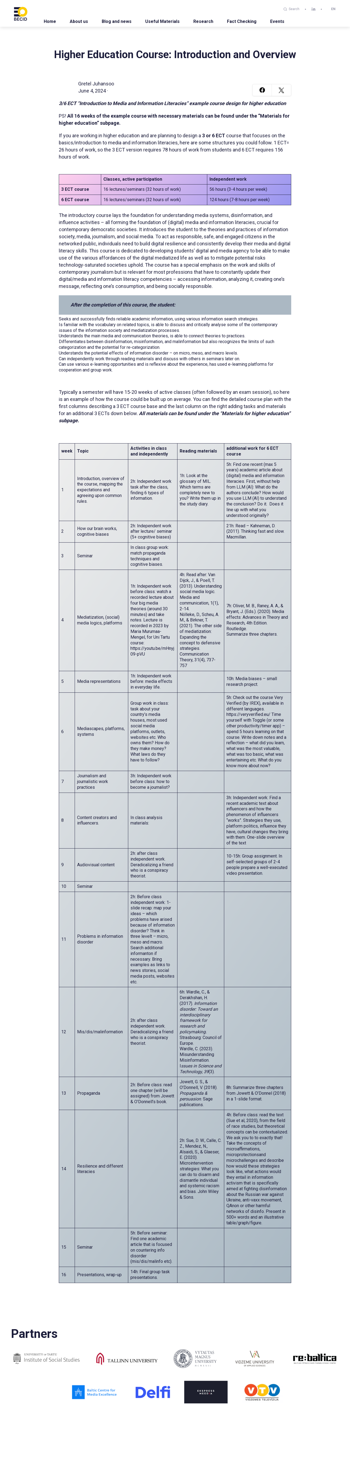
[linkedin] (313, 9)
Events (277, 21)
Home (50, 21)
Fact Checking (241, 21)
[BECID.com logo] (20, 13)
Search (291, 9)
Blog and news (117, 21)
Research (203, 21)
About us (79, 21)
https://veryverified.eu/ (248, 714)
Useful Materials (162, 21)
